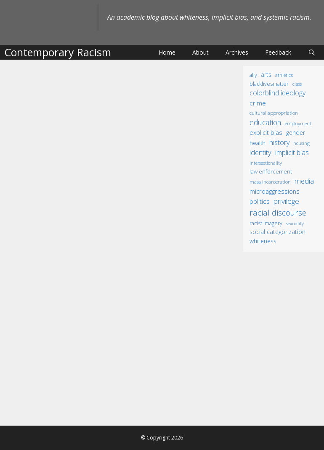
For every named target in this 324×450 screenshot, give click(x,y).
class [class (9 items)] (297, 84)
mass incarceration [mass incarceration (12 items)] (270, 181)
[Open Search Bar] (312, 52)
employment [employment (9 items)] (298, 123)
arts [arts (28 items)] (266, 75)
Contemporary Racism (57, 52)
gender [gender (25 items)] (295, 133)
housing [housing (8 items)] (301, 143)
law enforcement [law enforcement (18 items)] (271, 171)
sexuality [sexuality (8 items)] (295, 223)
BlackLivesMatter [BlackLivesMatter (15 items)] (269, 83)
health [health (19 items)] (258, 143)
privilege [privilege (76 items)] (286, 201)
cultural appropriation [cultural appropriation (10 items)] (274, 113)
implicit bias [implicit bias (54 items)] (292, 152)
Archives (237, 52)
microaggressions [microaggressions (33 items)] (275, 191)
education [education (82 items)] (265, 122)
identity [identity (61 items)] (260, 152)
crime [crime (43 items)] (258, 103)
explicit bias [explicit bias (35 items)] (266, 132)
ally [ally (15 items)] (253, 75)
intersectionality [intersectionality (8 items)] (266, 163)
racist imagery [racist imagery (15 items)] (266, 223)
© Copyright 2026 (162, 437)
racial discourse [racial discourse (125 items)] (278, 212)
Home (167, 52)
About (200, 52)
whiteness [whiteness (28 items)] (263, 241)
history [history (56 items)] (279, 142)
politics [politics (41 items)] (260, 201)
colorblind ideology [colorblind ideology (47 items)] (277, 92)
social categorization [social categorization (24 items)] (277, 232)
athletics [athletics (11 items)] (284, 75)
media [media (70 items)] (304, 181)
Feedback (278, 52)
